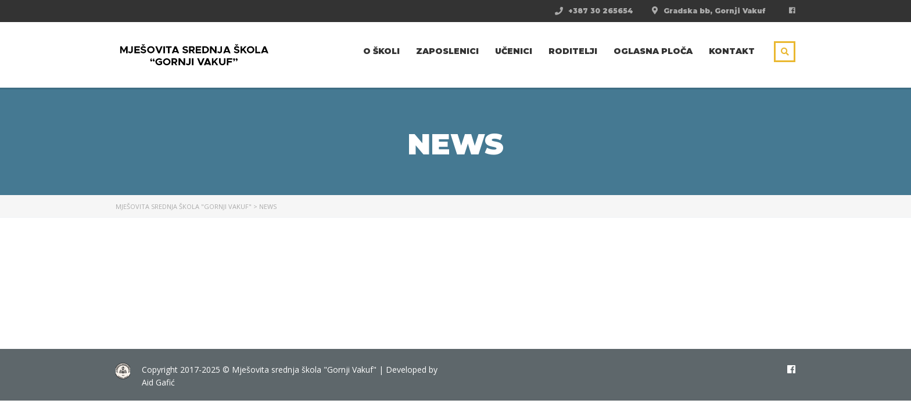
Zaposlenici (447, 51)
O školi (381, 51)
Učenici (513, 51)
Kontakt (732, 51)
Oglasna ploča (653, 51)
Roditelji (572, 51)
